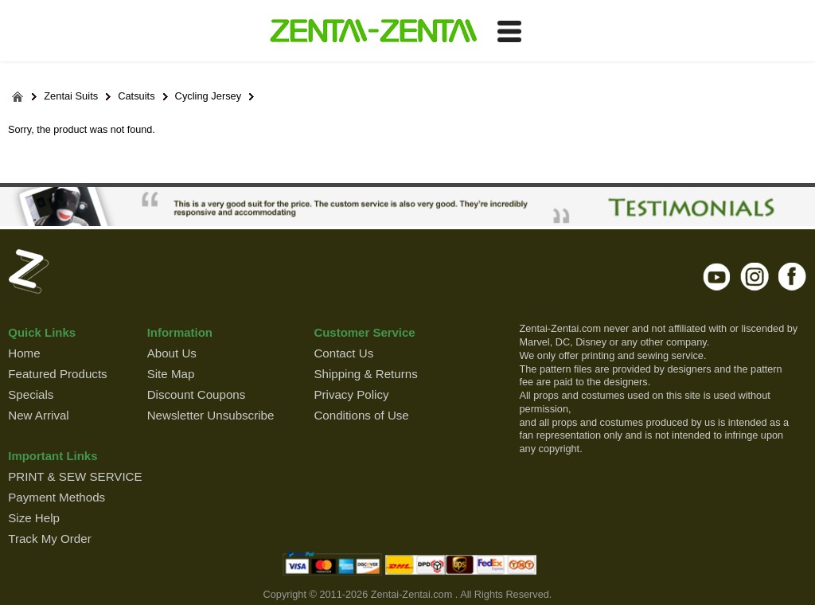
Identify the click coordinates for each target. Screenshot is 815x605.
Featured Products (57, 374)
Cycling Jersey (208, 97)
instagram (755, 276)
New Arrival (38, 415)
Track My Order (49, 538)
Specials (30, 394)
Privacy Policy (351, 394)
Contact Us (343, 353)
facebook (792, 276)
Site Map (171, 374)
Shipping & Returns (365, 374)
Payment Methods (56, 497)
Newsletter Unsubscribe (211, 415)
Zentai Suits (71, 97)
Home (24, 353)
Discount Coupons (196, 394)
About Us (172, 353)
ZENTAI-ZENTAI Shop (373, 32)
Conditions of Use (361, 415)
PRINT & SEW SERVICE (75, 476)
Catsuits (136, 97)
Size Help (34, 518)
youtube (717, 276)
